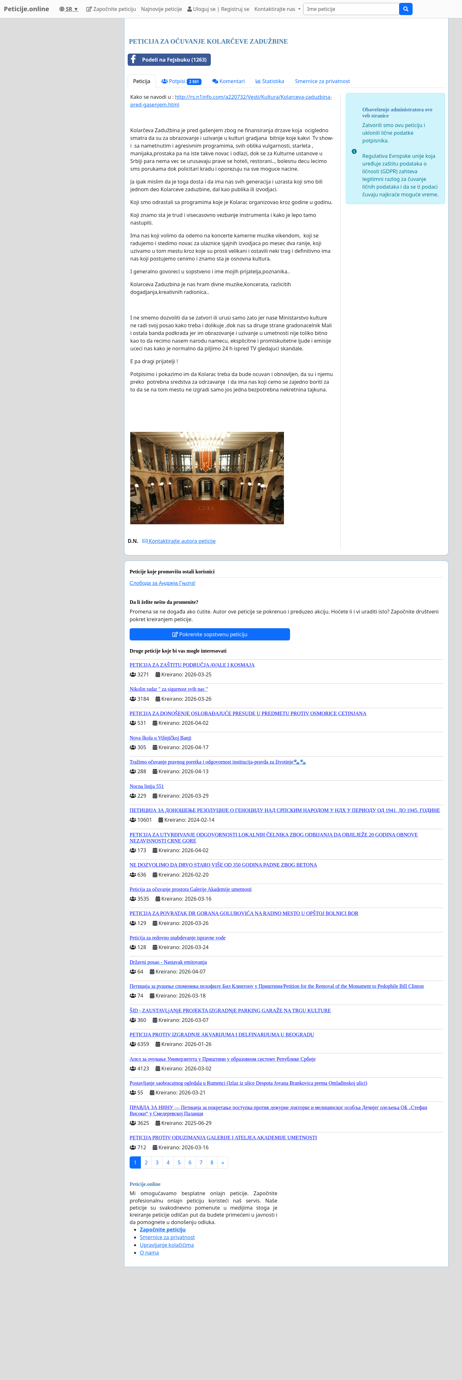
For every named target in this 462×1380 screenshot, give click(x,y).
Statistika (270, 171)
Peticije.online (26, 8)
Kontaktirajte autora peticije (179, 630)
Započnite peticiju (111, 9)
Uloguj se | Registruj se (218, 9)
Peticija (141, 171)
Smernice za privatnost (322, 171)
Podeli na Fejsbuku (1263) (167, 149)
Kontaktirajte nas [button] (275, 9)
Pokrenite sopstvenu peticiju (210, 724)
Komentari (228, 171)
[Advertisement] (286, 73)
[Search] (351, 9)
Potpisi (181, 171)
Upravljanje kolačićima (167, 1334)
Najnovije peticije (161, 9)
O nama (149, 1342)
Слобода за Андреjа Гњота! (162, 673)
